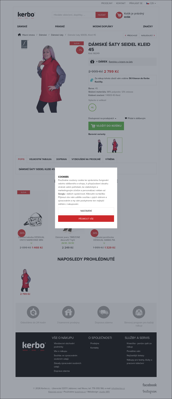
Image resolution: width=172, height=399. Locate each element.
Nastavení (86, 218)
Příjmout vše (86, 225)
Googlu (61, 201)
